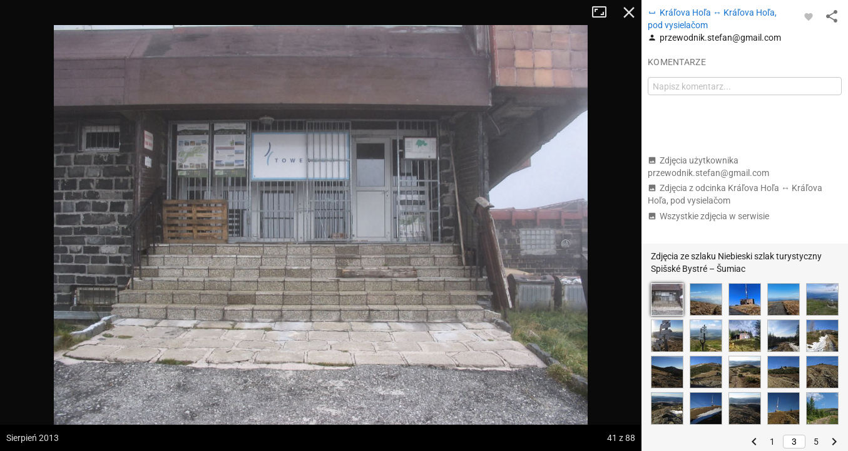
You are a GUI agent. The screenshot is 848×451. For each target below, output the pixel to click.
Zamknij (628, 12)
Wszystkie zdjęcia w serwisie (708, 216)
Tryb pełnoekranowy (603, 12)
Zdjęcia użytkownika (708, 166)
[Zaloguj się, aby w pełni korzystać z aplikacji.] (809, 16)
